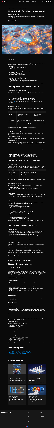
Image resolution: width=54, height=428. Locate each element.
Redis (13, 216)
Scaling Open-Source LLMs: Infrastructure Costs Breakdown (20, 352)
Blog (8, 8)
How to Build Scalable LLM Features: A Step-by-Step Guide (20, 350)
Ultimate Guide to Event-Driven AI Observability (17, 353)
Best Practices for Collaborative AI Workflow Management (19, 351)
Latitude (14, 101)
